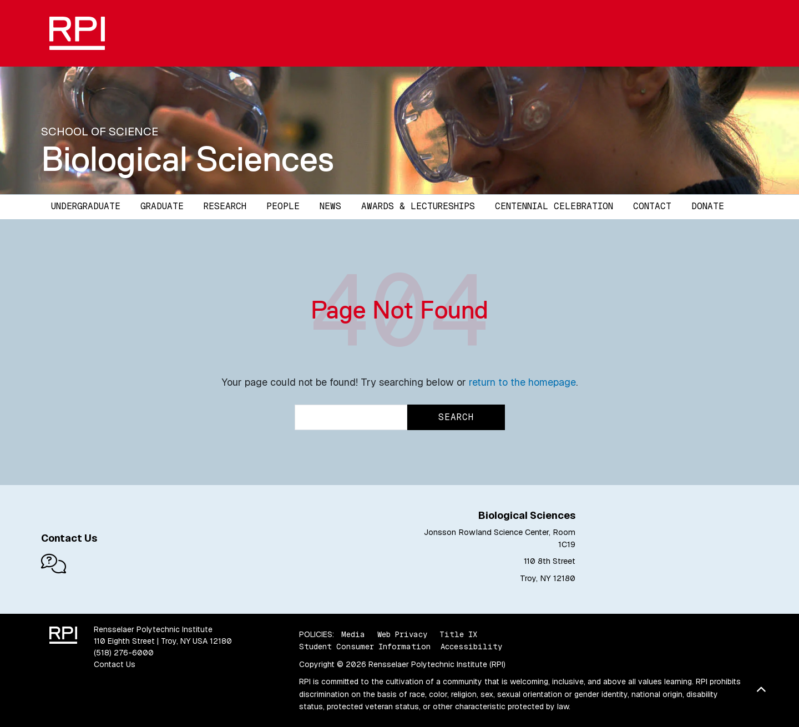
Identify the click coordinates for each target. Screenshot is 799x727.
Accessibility (471, 647)
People (283, 206)
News (330, 206)
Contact (652, 206)
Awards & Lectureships (418, 206)
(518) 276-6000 (124, 653)
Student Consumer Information (365, 647)
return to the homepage (522, 382)
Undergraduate (85, 206)
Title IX (458, 634)
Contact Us (114, 664)
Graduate (162, 206)
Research (225, 206)
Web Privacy (402, 634)
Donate (707, 206)
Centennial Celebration (554, 206)
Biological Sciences (187, 159)
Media (353, 634)
